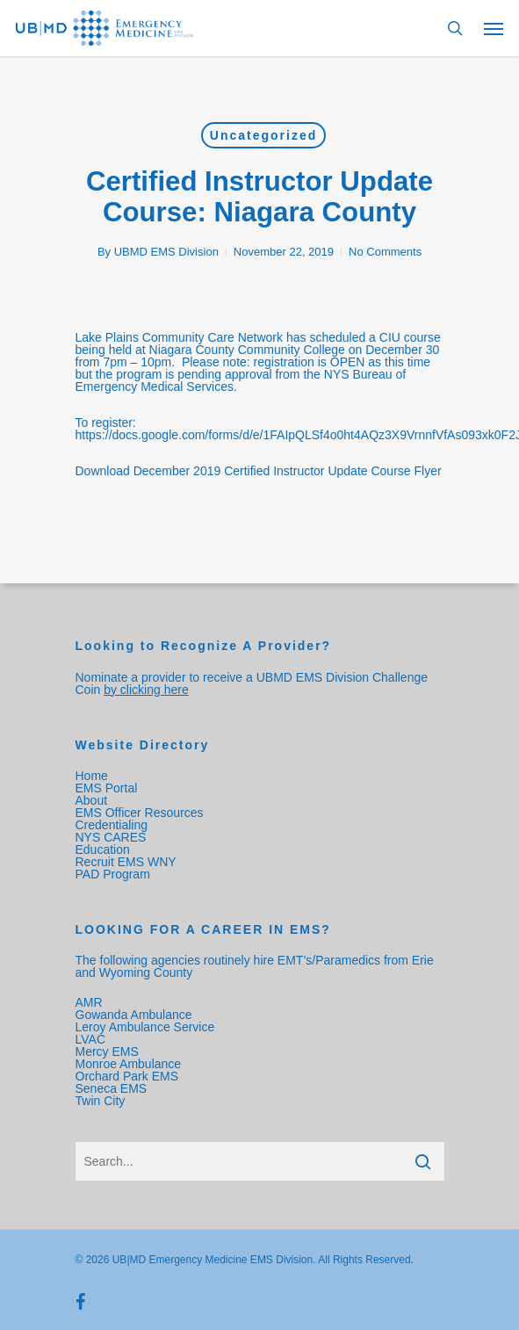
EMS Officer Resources (140, 813)
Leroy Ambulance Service (145, 1027)
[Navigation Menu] (493, 28)
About (92, 800)
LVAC (92, 1039)
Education (103, 849)
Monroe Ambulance (129, 1064)
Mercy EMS (107, 1051)
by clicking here (146, 690)
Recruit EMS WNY (128, 862)
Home (92, 776)
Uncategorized (263, 135)
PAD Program (113, 874)
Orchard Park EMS (127, 1076)
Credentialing (112, 825)
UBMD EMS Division (166, 251)
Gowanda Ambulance (134, 1015)
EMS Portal (107, 788)
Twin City (102, 1101)
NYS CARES (113, 837)
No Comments (385, 251)
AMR (89, 1002)
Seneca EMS (113, 1088)
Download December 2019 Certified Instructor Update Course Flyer (259, 471)
